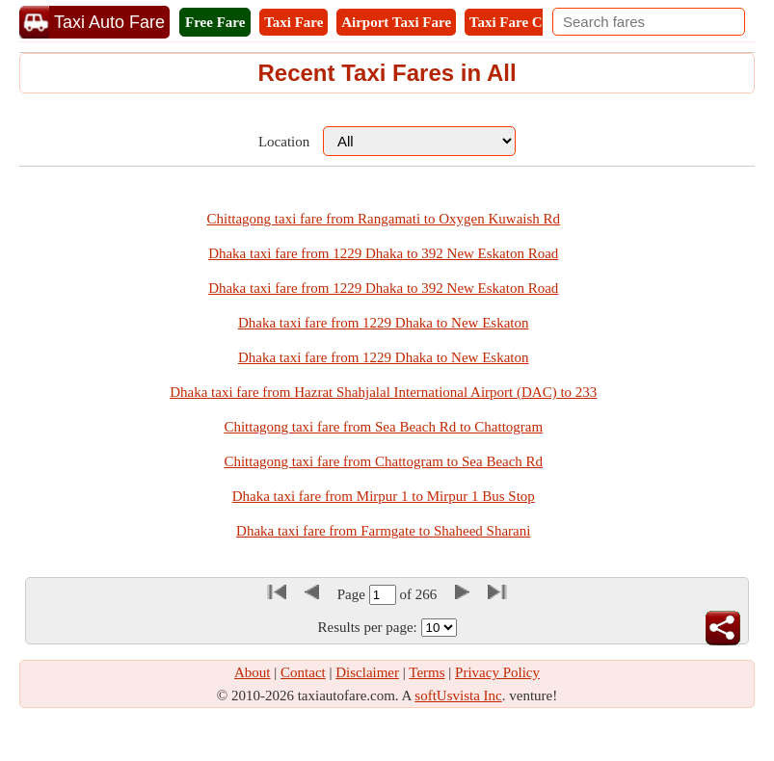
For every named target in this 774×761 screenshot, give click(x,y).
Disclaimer (367, 672)
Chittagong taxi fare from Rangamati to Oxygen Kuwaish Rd (383, 218)
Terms (426, 672)
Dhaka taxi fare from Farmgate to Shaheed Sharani (383, 530)
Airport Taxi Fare (396, 22)
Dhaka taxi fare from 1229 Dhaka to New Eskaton (383, 322)
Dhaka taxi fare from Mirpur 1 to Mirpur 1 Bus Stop (383, 496)
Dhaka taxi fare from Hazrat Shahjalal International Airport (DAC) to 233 (383, 392)
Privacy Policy (497, 672)
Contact (303, 672)
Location (283, 141)
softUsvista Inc (457, 695)
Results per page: (366, 627)
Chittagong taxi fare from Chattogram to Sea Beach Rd (383, 461)
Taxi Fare (293, 22)
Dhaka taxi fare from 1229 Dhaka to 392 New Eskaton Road (383, 253)
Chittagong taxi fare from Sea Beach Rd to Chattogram (383, 426)
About (252, 672)
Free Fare (215, 22)
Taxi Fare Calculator (533, 22)
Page (353, 594)
